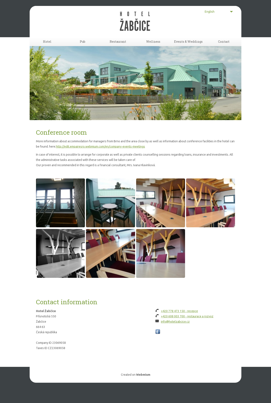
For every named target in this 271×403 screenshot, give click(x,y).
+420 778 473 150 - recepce (179, 323)
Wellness (153, 48)
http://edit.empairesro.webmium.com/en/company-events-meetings (100, 158)
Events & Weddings (188, 48)
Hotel (47, 48)
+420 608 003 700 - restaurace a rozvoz (187, 328)
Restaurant (118, 48)
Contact (224, 48)
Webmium (143, 386)
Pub (82, 48)
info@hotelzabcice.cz (175, 333)
